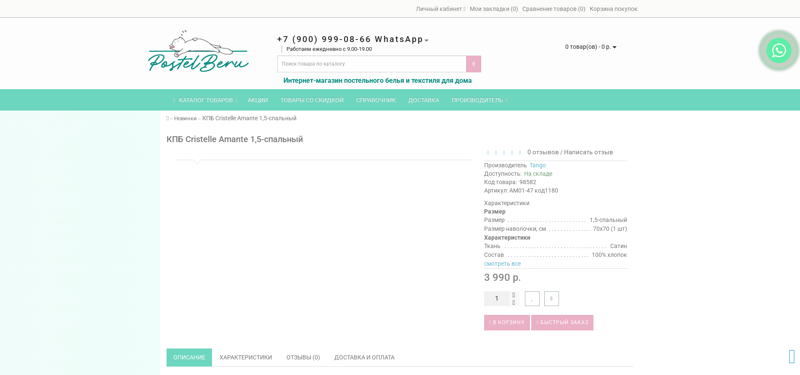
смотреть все (502, 263)
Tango (538, 165)
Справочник (376, 100)
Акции (258, 100)
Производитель (480, 100)
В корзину (507, 322)
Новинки (185, 118)
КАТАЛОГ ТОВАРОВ (205, 100)
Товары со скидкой (312, 100)
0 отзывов (541, 152)
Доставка (423, 100)
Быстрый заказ (562, 322)
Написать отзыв (588, 152)
